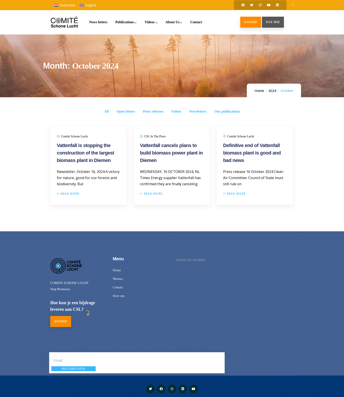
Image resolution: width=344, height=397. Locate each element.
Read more (68, 194)
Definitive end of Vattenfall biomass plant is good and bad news (252, 153)
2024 (272, 90)
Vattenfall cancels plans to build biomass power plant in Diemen (171, 153)
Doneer (250, 22)
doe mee (273, 22)
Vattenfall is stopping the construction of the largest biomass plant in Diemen (85, 153)
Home (259, 90)
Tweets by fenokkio (190, 259)
